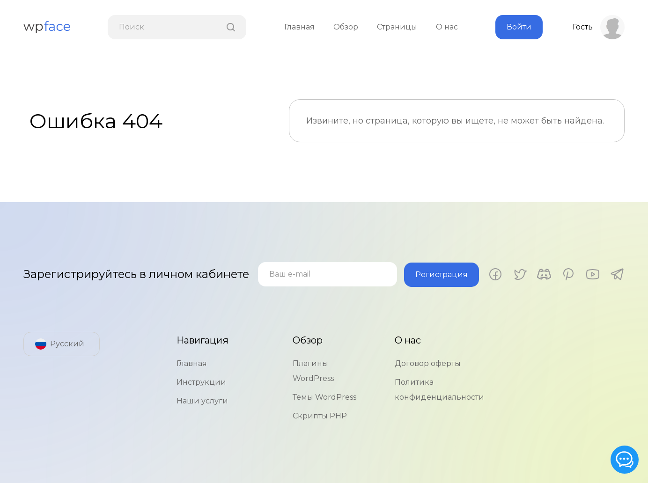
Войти (519, 26)
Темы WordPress (324, 396)
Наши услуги (202, 400)
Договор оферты (428, 363)
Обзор (345, 26)
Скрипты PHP (320, 415)
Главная (299, 26)
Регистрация (447, 274)
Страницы (397, 26)
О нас (447, 26)
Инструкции (201, 381)
